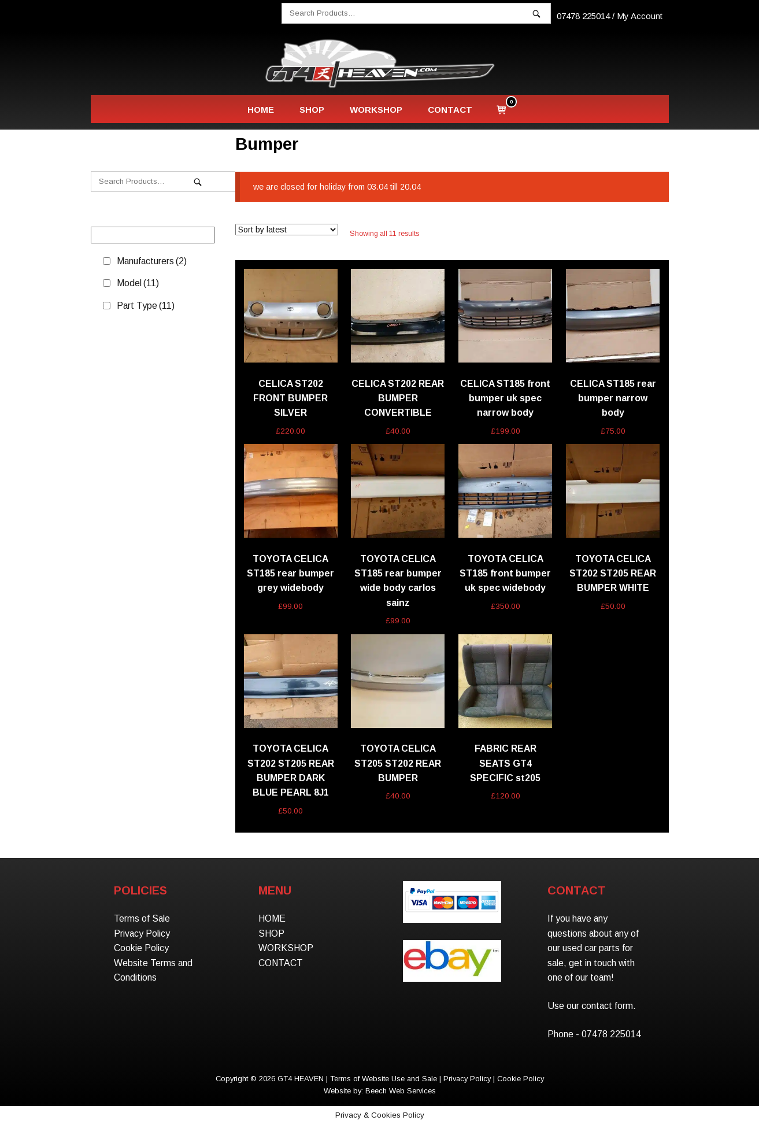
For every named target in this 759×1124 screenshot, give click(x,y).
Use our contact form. (591, 1006)
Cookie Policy (141, 948)
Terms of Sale (142, 918)
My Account (639, 16)
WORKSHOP (376, 109)
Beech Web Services (400, 1090)
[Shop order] (286, 229)
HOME (260, 109)
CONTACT (450, 109)
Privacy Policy (142, 933)
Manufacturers (152, 261)
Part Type (146, 305)
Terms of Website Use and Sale (383, 1078)
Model (138, 283)
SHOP (311, 109)
